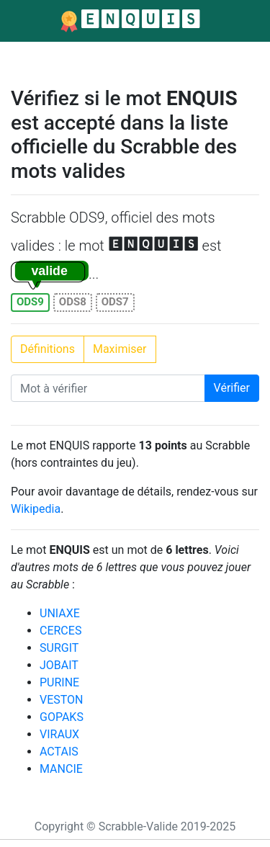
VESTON (62, 700)
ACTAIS (59, 751)
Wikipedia (35, 509)
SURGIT (59, 648)
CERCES (60, 630)
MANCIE (61, 769)
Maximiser (120, 349)
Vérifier (232, 388)
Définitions (47, 349)
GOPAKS (62, 717)
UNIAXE (60, 613)
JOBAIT (59, 665)
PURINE (59, 682)
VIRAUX (59, 734)
